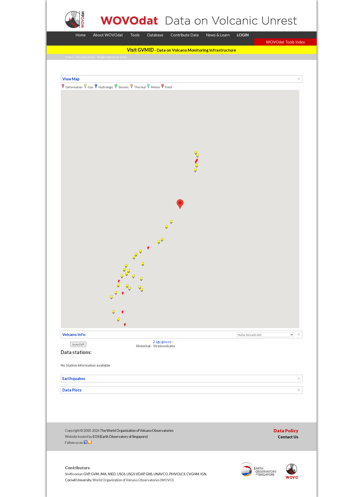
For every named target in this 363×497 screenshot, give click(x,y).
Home (69, 57)
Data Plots (72, 390)
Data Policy (286, 430)
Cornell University (78, 480)
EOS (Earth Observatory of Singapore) (120, 436)
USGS (121, 474)
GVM (95, 474)
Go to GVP (78, 344)
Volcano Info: (74, 334)
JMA (103, 474)
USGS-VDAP (135, 474)
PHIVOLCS (177, 474)
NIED (112, 474)
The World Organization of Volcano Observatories (137, 430)
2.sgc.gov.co (162, 342)
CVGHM (192, 474)
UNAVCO (161, 474)
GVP (86, 474)
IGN (203, 474)
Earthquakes (73, 378)
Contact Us (288, 437)
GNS (149, 474)
